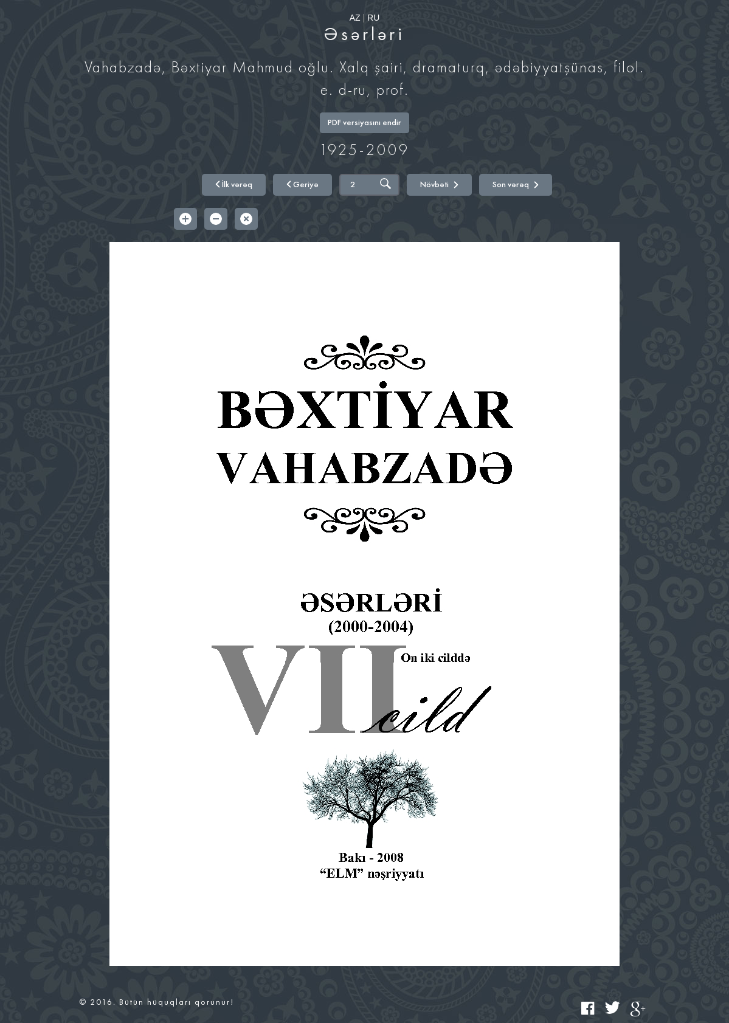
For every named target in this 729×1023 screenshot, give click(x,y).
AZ (355, 17)
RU (373, 17)
